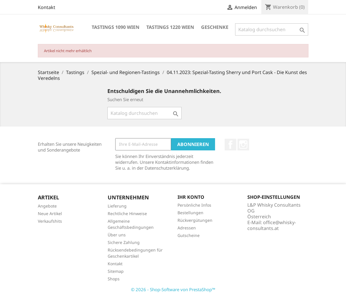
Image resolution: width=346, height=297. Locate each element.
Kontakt (46, 7)
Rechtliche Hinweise (127, 213)
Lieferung (117, 206)
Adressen (187, 228)
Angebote (47, 206)
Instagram (243, 144)
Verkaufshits (50, 221)
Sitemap (116, 271)
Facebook (230, 144)
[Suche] (271, 29)
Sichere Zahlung (124, 242)
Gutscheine (189, 235)
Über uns (117, 235)
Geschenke (214, 27)
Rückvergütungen (195, 220)
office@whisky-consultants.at (271, 225)
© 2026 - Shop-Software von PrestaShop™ (173, 289)
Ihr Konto (191, 197)
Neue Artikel (50, 213)
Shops (114, 279)
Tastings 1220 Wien (170, 27)
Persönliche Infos (194, 205)
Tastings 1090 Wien (115, 27)
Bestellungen (190, 212)
